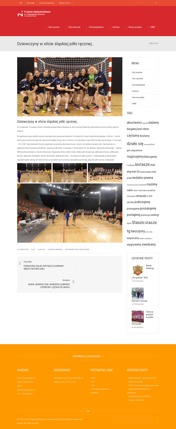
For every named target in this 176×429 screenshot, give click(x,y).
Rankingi (94, 392)
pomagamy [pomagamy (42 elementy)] (133, 208)
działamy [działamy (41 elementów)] (145, 136)
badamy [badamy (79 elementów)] (154, 122)
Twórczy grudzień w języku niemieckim (143, 385)
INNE (152, 27)
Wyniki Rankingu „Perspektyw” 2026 (142, 378)
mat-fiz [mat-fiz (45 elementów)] (136, 171)
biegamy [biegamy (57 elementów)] (132, 129)
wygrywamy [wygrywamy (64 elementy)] (134, 244)
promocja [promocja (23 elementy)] (145, 214)
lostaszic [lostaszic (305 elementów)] (142, 164)
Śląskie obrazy (64, 3)
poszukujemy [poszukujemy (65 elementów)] (148, 208)
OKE (93, 385)
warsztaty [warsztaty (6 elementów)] (148, 232)
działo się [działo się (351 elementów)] (135, 143)
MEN (93, 378)
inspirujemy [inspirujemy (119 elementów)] (135, 156)
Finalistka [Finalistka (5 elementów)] (147, 145)
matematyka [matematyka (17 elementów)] (145, 172)
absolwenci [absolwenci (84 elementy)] (134, 122)
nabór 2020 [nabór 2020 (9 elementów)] (138, 190)
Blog (156, 43)
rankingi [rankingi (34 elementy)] (154, 214)
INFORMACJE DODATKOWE (88, 356)
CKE (93, 381)
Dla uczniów (53, 27)
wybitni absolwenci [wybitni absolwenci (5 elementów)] (146, 239)
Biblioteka (31, 3)
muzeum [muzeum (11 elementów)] (142, 184)
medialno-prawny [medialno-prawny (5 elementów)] (132, 185)
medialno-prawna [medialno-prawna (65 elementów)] (142, 178)
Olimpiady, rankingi (55, 249)
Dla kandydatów (96, 27)
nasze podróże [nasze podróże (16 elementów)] (149, 190)
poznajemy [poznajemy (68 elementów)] (133, 215)
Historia (115, 27)
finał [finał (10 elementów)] (152, 144)
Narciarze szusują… (140, 301)
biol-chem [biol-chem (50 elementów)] (143, 129)
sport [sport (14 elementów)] (129, 223)
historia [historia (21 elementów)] (138, 150)
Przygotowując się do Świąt (139, 396)
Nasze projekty (135, 27)
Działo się (41, 249)
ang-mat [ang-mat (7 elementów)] (145, 123)
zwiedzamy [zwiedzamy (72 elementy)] (149, 244)
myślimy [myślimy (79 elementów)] (152, 184)
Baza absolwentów (46, 3)
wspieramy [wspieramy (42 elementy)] (133, 238)
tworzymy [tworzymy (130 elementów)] (138, 231)
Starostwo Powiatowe (100, 389)
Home (151, 43)
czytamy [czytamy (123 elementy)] (133, 135)
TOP (88, 411)
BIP (21, 3)
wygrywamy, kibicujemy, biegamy (77, 249)
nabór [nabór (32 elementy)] (130, 190)
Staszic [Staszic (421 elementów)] (138, 222)
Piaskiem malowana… (136, 400)
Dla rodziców (74, 27)
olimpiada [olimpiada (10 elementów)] (131, 196)
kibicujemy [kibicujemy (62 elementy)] (150, 156)
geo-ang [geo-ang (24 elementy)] (131, 150)
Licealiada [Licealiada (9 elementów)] (131, 165)
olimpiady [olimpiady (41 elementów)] (141, 196)
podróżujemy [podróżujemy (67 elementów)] (142, 202)
